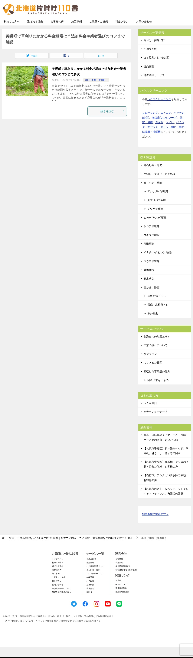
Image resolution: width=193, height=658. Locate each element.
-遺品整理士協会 (122, 603)
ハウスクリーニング (159, 110)
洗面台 (159, 133)
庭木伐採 (149, 281)
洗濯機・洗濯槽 (151, 142)
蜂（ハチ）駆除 (153, 193)
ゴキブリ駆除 (151, 246)
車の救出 (152, 324)
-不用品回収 (91, 570)
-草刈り (89, 603)
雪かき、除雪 (151, 298)
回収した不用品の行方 (157, 382)
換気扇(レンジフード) (164, 128)
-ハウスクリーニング (94, 585)
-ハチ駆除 (90, 592)
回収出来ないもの (157, 391)
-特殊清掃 (90, 588)
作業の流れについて (155, 356)
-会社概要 (119, 570)
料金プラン (122, 32)
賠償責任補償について (61, 600)
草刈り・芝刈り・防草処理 (159, 185)
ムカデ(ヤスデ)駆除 (155, 228)
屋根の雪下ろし (156, 307)
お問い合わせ (144, 32)
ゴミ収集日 (150, 414)
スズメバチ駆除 (156, 211)
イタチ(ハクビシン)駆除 (158, 263)
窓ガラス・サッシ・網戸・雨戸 (165, 138)
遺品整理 (149, 77)
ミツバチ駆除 (155, 219)
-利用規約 (119, 574)
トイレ (170, 133)
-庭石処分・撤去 (93, 581)
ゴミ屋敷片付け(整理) (156, 68)
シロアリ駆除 (151, 237)
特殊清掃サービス (154, 86)
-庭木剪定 (90, 600)
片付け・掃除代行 (154, 51)
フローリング (150, 123)
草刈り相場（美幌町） (96, 91)
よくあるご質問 (153, 373)
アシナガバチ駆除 (157, 202)
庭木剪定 (149, 289)
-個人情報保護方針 (123, 577)
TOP (69, 549)
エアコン (166, 123)
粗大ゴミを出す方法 (155, 423)
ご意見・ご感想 (98, 32)
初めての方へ (12, 32)
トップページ (57, 570)
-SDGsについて (121, 595)
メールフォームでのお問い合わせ (156, 22)
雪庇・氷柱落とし (157, 315)
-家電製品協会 (121, 599)
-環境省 (118, 592)
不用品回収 (150, 60)
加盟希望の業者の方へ (155, 525)
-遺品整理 (90, 574)
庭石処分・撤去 (153, 176)
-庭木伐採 (90, 596)
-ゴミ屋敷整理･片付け (95, 577)
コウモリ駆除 (151, 272)
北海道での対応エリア (157, 347)
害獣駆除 (149, 254)
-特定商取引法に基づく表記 (126, 581)
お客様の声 (57, 32)
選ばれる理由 (35, 32)
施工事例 (76, 32)
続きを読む (112, 122)
